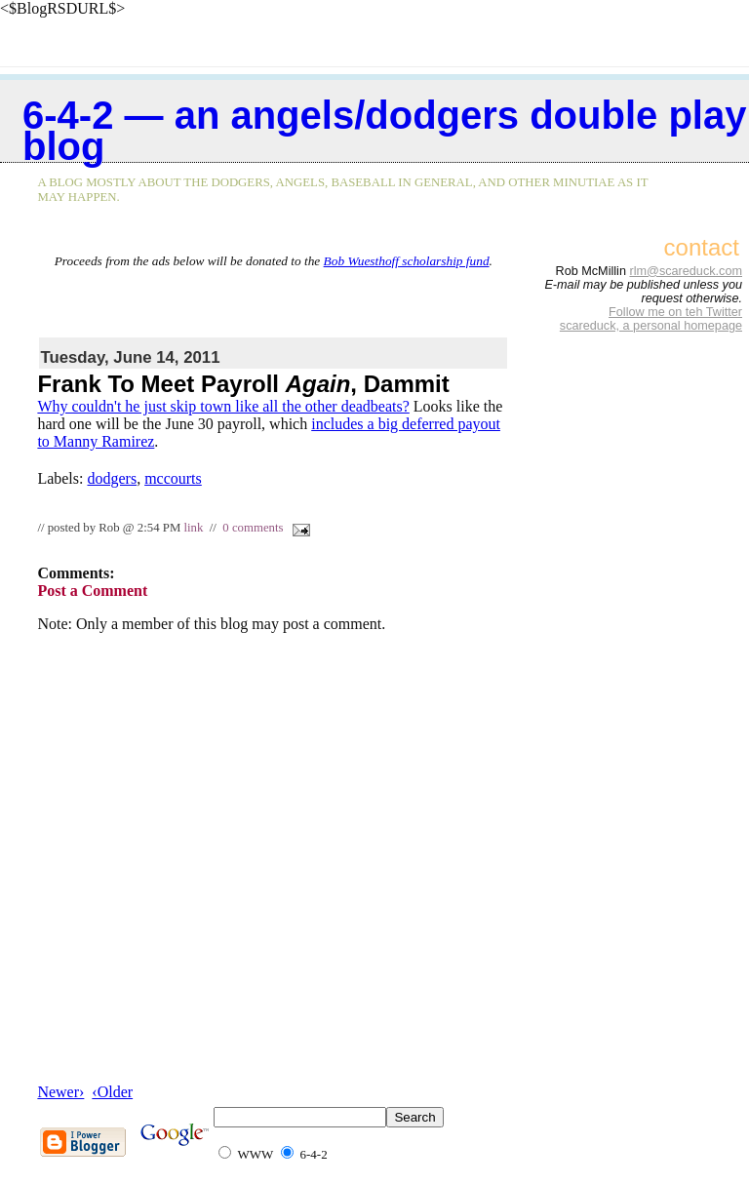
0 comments (252, 527)
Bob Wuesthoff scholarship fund (407, 261)
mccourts (173, 478)
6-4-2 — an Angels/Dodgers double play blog (384, 131)
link (193, 527)
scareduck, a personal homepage (651, 326)
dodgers (112, 478)
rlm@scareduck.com (685, 271)
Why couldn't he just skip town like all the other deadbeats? (223, 406)
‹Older (112, 1092)
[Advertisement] (273, 298)
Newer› (60, 1092)
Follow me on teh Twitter (675, 312)
